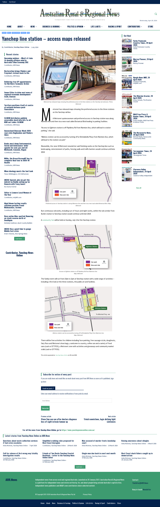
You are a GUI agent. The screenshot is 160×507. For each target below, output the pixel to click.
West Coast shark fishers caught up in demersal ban (137, 454)
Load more (20, 239)
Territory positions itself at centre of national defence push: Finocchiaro (18, 107)
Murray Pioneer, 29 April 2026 (143, 60)
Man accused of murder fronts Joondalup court (99, 441)
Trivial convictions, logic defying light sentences (100, 420)
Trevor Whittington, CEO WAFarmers (16, 174)
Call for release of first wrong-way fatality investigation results (20, 454)
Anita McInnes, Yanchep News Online (15, 446)
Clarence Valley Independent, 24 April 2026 (142, 171)
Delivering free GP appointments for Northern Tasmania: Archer (17, 82)
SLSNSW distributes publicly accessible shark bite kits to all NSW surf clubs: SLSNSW (17, 120)
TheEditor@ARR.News (140, 483)
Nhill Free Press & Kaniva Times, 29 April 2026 (142, 116)
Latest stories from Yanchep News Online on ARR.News (27, 435)
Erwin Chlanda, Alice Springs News (15, 234)
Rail (9, 33)
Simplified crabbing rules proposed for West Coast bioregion (58, 441)
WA (28, 33)
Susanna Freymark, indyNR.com (139, 82)
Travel (23, 33)
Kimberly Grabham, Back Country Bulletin (18, 223)
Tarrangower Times (139, 155)
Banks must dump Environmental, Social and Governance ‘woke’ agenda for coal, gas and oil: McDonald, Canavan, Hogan (17, 146)
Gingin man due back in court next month (99, 453)
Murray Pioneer (138, 63)
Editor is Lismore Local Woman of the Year (17, 193)
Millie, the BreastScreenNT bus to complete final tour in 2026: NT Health (18, 160)
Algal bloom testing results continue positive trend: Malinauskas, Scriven (15, 205)
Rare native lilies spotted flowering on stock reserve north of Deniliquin (18, 218)
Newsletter (147, 489)
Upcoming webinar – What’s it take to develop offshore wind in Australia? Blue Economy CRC (18, 60)
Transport (16, 33)
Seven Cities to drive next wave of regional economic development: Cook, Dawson (18, 94)
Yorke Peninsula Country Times (141, 48)
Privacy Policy (87, 494)
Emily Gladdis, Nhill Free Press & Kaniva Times (143, 121)
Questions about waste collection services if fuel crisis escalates (20, 441)
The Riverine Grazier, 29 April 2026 (143, 97)
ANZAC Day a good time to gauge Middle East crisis (17, 229)
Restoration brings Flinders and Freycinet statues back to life (17, 72)
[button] (156, 14)
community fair (48, 220)
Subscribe (45, 408)
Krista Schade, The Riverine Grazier (142, 101)
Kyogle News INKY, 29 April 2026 (141, 78)
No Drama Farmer (10, 187)
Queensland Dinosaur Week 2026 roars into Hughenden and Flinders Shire (18, 132)
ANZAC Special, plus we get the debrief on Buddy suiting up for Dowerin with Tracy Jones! (17, 181)
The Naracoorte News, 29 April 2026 (142, 133)
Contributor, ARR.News (12, 65)
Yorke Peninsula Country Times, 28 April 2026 (142, 42)
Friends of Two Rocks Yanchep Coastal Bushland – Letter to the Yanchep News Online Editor (58, 455)
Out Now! (127, 35)
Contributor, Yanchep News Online (16, 47)
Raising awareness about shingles (135, 440)
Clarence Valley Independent (142, 176)
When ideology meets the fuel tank (18, 171)
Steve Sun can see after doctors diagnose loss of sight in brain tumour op (59, 420)
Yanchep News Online (62, 355)
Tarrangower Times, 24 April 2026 (142, 152)
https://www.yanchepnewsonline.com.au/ (78, 430)
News (4, 33)
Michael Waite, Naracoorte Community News (142, 138)
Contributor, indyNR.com (12, 197)
